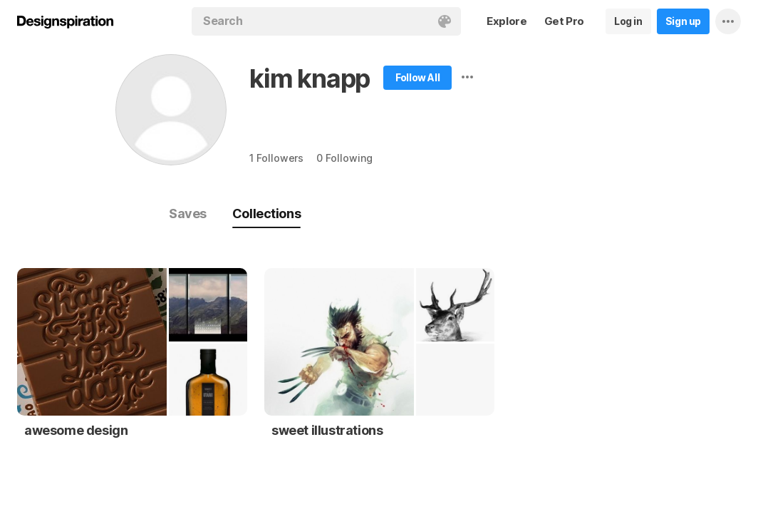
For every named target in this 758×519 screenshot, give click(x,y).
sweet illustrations (327, 430)
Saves (188, 213)
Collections (266, 213)
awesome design (76, 430)
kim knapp (309, 78)
